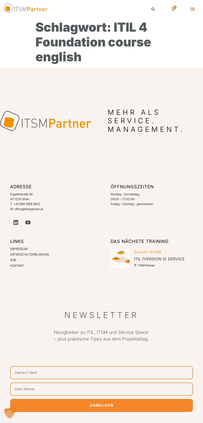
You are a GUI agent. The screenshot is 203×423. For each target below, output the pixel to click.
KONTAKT (17, 265)
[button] (192, 9)
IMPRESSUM (19, 249)
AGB (13, 260)
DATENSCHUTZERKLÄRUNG (29, 254)
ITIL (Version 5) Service (159, 259)
